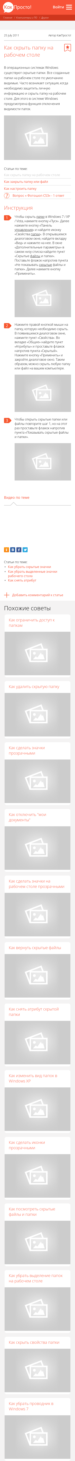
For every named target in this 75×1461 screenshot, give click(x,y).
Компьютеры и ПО (26, 17)
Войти (58, 7)
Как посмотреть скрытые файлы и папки (32, 1211)
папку (40, 216)
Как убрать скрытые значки (29, 567)
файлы (35, 256)
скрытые (45, 265)
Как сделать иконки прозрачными (27, 1145)
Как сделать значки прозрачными (27, 750)
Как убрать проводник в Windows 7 (31, 1406)
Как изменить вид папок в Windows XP (33, 1078)
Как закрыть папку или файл (26, 181)
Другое (45, 17)
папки (35, 234)
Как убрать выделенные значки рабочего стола (32, 573)
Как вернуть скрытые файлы (35, 947)
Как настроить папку (20, 188)
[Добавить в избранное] (67, 47)
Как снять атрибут (22, 580)
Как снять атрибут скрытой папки (34, 1011)
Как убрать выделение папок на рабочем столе (36, 1278)
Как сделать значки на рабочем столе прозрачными (36, 883)
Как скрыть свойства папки (34, 1342)
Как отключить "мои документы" (27, 817)
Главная (7, 17)
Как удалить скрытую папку (34, 686)
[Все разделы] (69, 7)
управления (24, 230)
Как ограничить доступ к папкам (32, 622)
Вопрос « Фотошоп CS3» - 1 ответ (38, 195)
